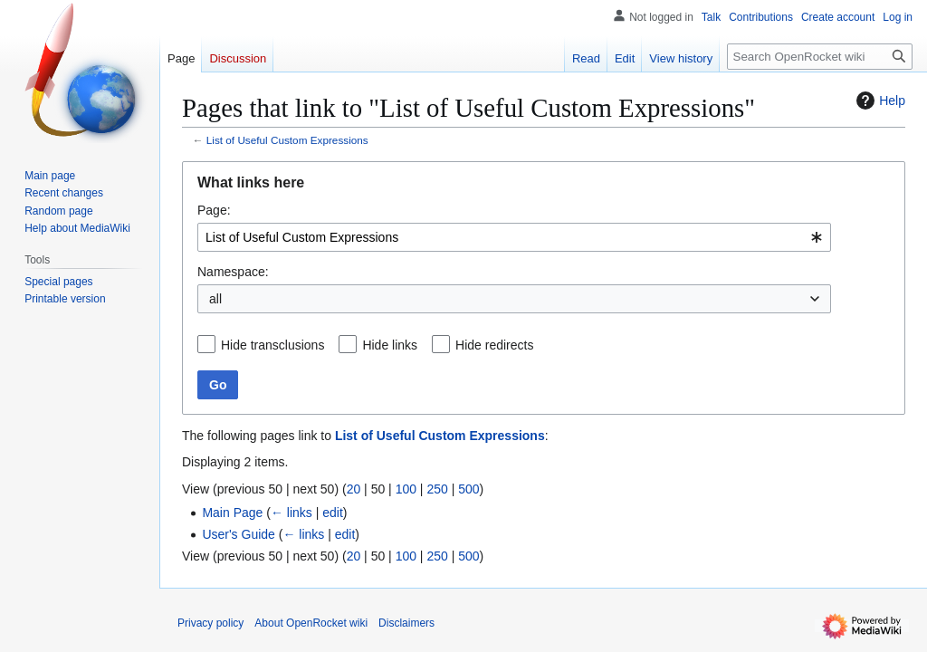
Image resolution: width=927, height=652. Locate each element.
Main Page (232, 512)
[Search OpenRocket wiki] (820, 56)
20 (354, 489)
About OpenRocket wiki (311, 623)
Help (878, 100)
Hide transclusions (272, 345)
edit (332, 512)
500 (468, 489)
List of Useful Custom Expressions (287, 140)
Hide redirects (494, 345)
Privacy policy (210, 623)
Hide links (389, 345)
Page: (214, 210)
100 (406, 489)
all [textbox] (215, 299)
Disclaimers (406, 623)
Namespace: (233, 271)
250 (436, 489)
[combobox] (514, 237)
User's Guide (238, 534)
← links (291, 512)
